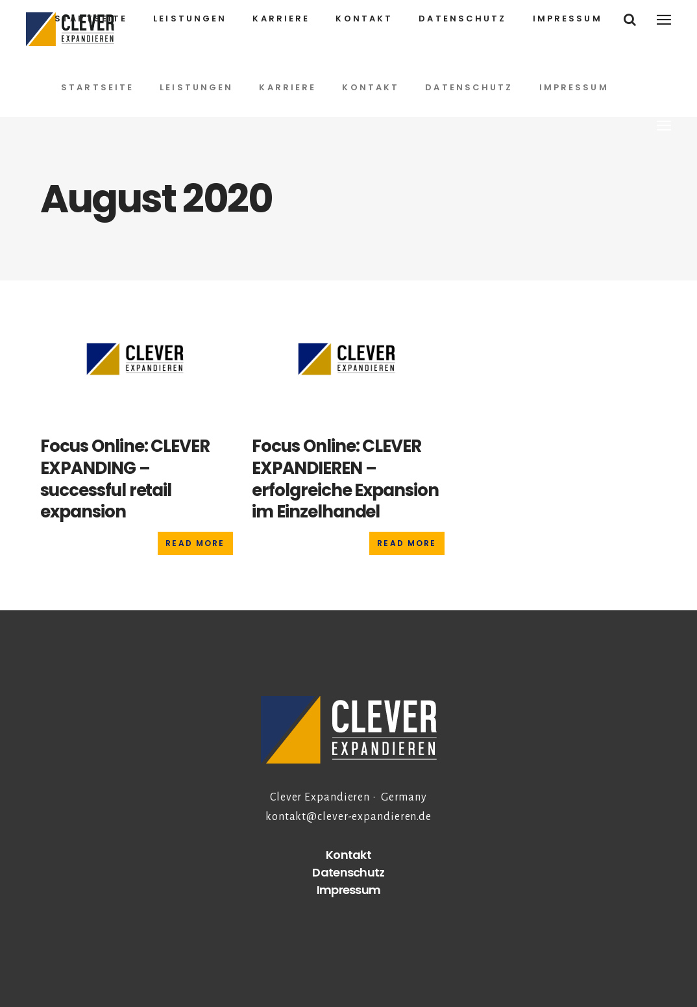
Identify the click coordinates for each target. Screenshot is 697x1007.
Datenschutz (348, 872)
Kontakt (348, 855)
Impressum (349, 890)
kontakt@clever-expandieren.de (348, 817)
